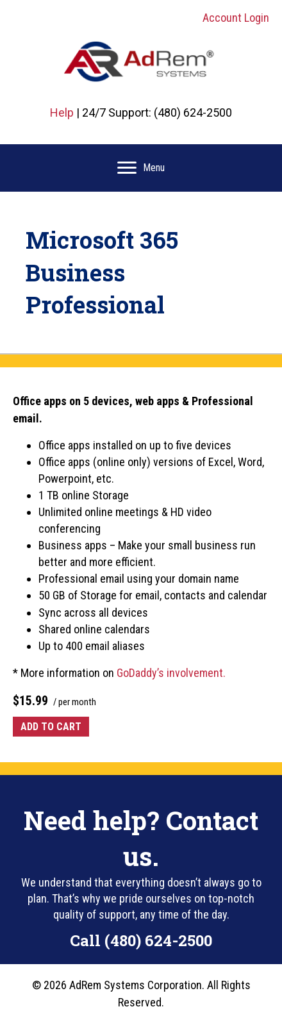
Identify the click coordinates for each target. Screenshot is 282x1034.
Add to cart (51, 727)
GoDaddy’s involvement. (171, 673)
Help (62, 112)
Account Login (236, 17)
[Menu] (141, 168)
